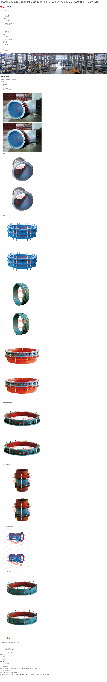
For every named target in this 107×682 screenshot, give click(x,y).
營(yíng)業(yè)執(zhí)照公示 (35, 668)
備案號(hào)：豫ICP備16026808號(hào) (25, 668)
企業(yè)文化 (7, 15)
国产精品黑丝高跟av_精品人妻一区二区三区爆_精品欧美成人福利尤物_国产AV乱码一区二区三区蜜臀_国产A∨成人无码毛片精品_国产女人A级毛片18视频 (49, 2)
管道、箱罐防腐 (7, 24)
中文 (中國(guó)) (5, 50)
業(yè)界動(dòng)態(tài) (8, 39)
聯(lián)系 (7, 670)
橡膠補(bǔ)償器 (7, 20)
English (4, 49)
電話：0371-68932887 (6, 663)
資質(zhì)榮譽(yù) (5, 41)
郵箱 (5, 670)
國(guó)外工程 (7, 31)
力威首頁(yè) (5, 10)
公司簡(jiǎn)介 (7, 14)
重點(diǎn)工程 (7, 32)
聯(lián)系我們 (5, 42)
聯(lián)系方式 (7, 44)
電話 (4, 670)
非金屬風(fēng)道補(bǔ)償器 (9, 23)
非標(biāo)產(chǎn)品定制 (7, 89)
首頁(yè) (1, 670)
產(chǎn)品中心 (5, 18)
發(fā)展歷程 (7, 16)
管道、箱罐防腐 (5, 88)
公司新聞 (6, 36)
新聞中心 (4, 34)
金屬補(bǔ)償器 (5, 85)
